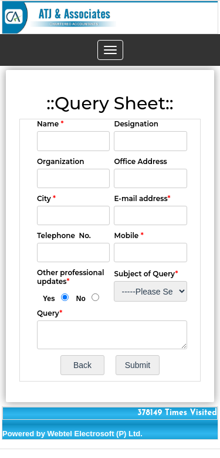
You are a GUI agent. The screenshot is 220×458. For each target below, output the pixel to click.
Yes (49, 299)
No (81, 299)
